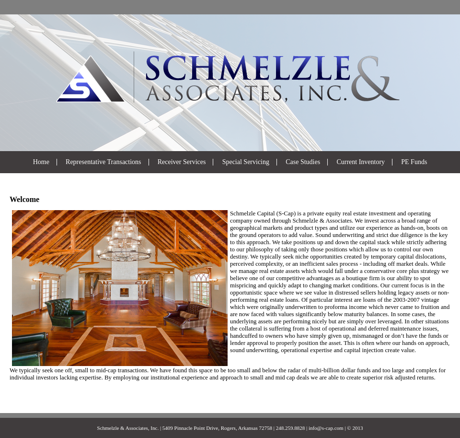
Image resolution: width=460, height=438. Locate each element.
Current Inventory (360, 162)
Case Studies (303, 162)
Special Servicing (245, 162)
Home (41, 162)
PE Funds (414, 162)
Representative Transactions (103, 162)
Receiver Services (182, 162)
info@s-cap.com (326, 428)
